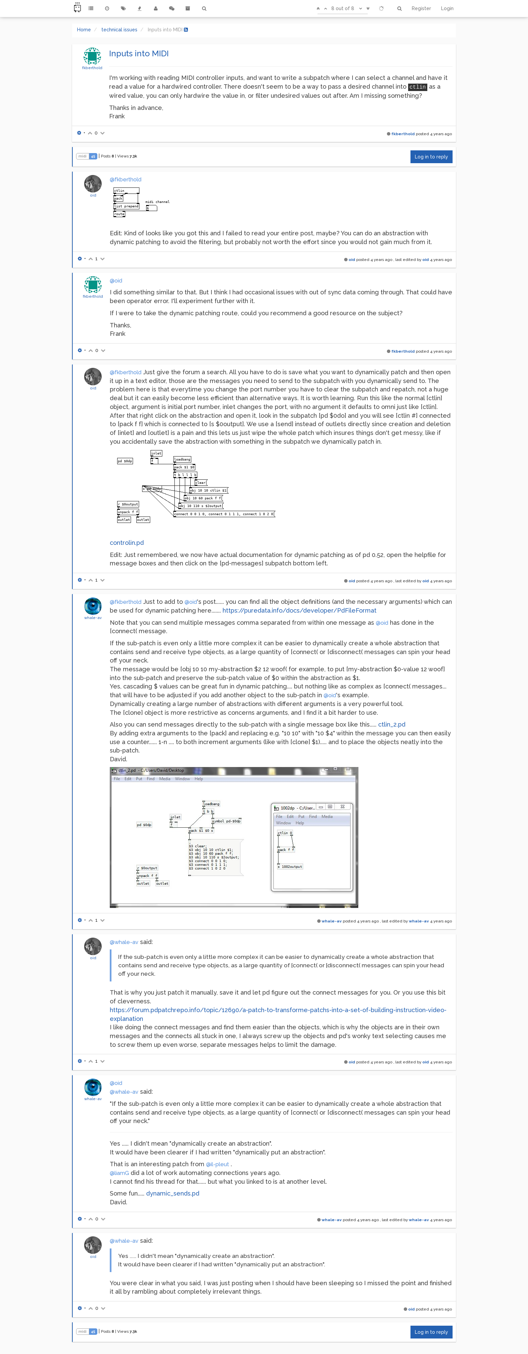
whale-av (93, 617)
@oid (116, 280)
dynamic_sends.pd (172, 1193)
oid (93, 195)
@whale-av (124, 942)
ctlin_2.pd (391, 724)
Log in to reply (431, 156)
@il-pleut (217, 1164)
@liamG (119, 1173)
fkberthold (92, 67)
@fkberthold (125, 179)
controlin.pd (127, 542)
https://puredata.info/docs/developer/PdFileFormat (299, 610)
